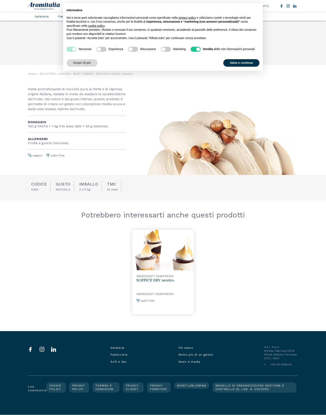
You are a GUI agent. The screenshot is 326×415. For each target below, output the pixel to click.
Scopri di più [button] (82, 62)
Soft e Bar (118, 361)
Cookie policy (55, 387)
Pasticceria (118, 354)
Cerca (274, 6)
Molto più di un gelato (195, 354)
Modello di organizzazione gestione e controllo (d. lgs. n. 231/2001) (249, 387)
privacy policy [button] (187, 17)
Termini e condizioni (104, 387)
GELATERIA (48, 73)
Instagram (288, 6)
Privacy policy (78, 387)
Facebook (281, 6)
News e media (189, 361)
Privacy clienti (132, 387)
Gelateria (42, 16)
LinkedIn (294, 6)
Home (32, 73)
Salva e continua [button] (241, 62)
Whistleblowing (191, 385)
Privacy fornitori (158, 387)
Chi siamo (185, 347)
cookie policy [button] (96, 25)
